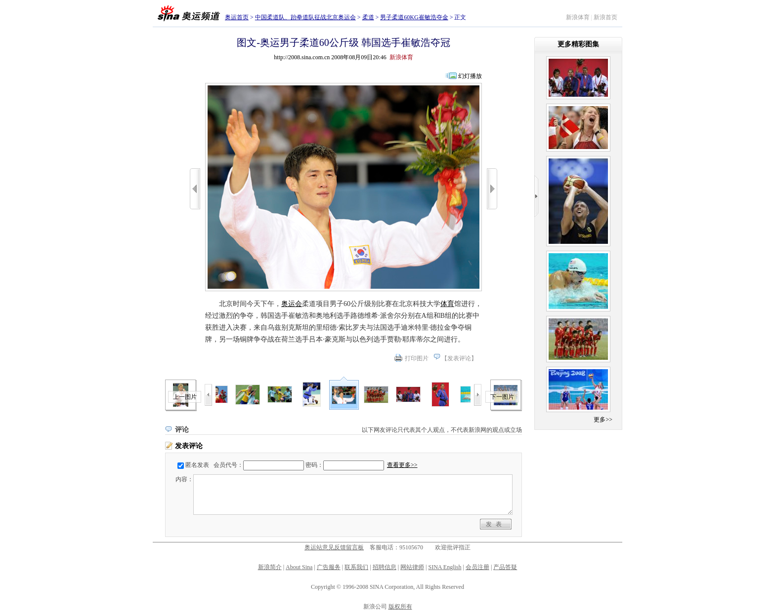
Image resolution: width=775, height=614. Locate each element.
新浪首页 (605, 17)
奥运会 (291, 303)
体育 (447, 303)
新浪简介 (270, 567)
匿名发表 (197, 464)
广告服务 (329, 567)
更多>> (603, 419)
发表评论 (459, 358)
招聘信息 (384, 567)
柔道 (368, 17)
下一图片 (502, 396)
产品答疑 (505, 567)
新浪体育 (578, 17)
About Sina (299, 567)
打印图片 (417, 358)
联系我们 (356, 567)
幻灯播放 (470, 76)
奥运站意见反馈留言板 (334, 547)
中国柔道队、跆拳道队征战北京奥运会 (305, 17)
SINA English (444, 567)
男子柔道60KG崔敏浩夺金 (414, 17)
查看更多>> (402, 464)
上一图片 (185, 396)
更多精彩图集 (578, 44)
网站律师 (412, 567)
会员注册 (477, 567)
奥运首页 (237, 17)
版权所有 (400, 606)
